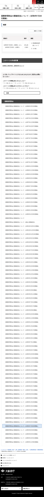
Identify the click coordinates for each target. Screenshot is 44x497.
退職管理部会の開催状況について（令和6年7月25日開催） (21, 186)
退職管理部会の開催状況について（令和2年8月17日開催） (21, 306)
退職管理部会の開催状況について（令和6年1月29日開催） (21, 210)
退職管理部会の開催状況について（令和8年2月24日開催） (21, 110)
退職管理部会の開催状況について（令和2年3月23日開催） (21, 286)
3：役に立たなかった (29, 83)
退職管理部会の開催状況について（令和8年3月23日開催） (21, 106)
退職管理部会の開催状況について (14, 218)
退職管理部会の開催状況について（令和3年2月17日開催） (21, 330)
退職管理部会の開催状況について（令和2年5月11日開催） (21, 294)
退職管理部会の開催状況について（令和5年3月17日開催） (21, 410)
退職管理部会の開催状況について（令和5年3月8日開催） (21, 414)
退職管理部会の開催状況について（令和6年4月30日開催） (21, 190)
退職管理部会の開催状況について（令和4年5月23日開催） (21, 382)
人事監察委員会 (33, 449)
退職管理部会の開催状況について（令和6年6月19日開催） (21, 194)
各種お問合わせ (26, 488)
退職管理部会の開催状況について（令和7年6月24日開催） (21, 142)
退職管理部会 (8, 101)
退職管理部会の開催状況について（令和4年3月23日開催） (21, 378)
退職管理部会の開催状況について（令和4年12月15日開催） (22, 362)
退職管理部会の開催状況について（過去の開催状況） (20, 222)
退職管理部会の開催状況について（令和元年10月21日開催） (22, 226)
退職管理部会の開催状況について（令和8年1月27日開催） (21, 114)
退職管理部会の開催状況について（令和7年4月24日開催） (21, 150)
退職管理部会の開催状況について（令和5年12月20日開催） (22, 214)
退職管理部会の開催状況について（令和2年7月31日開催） (21, 302)
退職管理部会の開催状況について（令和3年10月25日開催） (22, 314)
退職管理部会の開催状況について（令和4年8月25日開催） (21, 394)
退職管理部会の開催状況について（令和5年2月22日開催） (21, 406)
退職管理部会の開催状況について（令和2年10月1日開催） (21, 262)
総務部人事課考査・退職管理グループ (13, 65)
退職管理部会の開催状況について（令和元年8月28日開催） (22, 254)
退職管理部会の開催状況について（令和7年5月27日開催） (21, 146)
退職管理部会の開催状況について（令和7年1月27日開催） (21, 162)
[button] (34, 2)
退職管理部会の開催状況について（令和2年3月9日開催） (21, 290)
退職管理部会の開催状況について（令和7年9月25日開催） (21, 130)
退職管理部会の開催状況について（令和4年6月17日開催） (21, 386)
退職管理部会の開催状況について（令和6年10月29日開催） (22, 174)
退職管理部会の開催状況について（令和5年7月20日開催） (21, 426)
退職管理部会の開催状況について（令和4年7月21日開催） (21, 390)
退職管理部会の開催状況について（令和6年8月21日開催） (21, 182)
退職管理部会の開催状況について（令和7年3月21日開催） (21, 154)
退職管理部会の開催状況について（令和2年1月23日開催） (21, 278)
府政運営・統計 (11, 449)
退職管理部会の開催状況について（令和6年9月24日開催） (21, 178)
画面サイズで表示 (38, 31)
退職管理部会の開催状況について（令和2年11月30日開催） (22, 270)
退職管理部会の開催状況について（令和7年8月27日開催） (21, 134)
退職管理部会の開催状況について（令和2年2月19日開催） (21, 282)
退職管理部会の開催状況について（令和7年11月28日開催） (22, 122)
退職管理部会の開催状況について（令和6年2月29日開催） (21, 206)
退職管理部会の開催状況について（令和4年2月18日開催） (21, 370)
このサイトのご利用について (9, 455)
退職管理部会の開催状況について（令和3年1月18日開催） (21, 326)
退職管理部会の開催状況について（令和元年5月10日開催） (22, 238)
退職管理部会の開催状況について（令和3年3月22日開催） (21, 334)
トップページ (3, 449)
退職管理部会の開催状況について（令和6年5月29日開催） (21, 198)
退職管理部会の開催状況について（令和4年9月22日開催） (21, 398)
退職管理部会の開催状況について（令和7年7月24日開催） (21, 138)
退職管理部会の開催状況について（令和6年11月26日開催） (22, 170)
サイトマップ (5, 465)
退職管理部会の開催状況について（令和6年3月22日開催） (21, 202)
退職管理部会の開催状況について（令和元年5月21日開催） (22, 242)
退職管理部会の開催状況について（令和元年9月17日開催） (22, 258)
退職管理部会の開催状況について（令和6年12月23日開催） (22, 166)
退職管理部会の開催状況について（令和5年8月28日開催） (21, 430)
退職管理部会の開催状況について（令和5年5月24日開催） (21, 418)
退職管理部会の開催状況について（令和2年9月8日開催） (21, 310)
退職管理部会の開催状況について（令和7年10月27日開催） (22, 126)
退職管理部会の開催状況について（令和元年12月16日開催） (22, 234)
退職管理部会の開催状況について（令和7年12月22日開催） (22, 118)
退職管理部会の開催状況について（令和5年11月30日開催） (22, 442)
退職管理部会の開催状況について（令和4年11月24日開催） (22, 358)
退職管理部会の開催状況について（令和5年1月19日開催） (21, 402)
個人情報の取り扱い (7, 463)
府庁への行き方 (5, 488)
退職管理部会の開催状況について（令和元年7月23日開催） (22, 250)
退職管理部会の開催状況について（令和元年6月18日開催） (22, 246)
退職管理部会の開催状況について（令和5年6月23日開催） (21, 422)
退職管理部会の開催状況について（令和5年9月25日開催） (21, 434)
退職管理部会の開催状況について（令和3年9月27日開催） (21, 350)
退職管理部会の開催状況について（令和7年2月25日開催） (21, 158)
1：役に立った (8, 83)
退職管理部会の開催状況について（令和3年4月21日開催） (21, 338)
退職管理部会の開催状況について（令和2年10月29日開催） (22, 266)
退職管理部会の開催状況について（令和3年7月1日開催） (21, 342)
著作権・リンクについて (8, 457)
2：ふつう (18, 83)
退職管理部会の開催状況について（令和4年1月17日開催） (21, 366)
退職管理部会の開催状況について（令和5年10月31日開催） (22, 438)
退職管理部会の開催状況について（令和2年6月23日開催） (21, 298)
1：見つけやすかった (10, 88)
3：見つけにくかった (33, 88)
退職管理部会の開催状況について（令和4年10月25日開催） (22, 354)
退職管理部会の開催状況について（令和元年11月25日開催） (22, 230)
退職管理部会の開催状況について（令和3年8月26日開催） (21, 346)
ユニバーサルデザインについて (9, 460)
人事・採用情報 (18, 449)
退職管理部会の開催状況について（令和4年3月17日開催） (21, 374)
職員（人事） (26, 449)
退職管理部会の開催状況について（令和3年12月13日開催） (22, 322)
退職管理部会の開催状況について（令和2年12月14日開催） (22, 274)
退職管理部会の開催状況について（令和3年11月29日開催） (22, 318)
